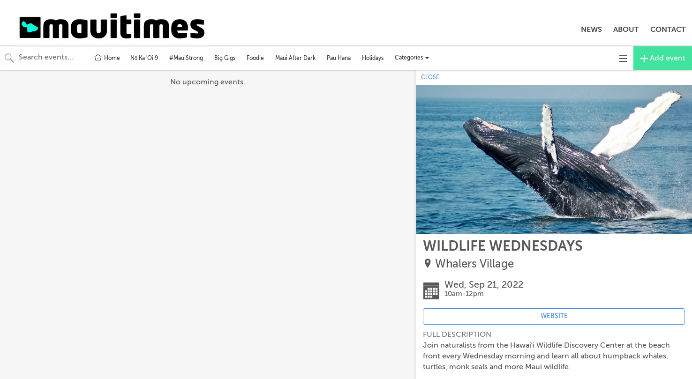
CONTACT (668, 29)
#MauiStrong (186, 58)
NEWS (591, 29)
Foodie (255, 58)
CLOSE (430, 77)
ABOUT (626, 29)
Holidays (373, 58)
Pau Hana (339, 58)
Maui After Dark (295, 58)
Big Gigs (224, 58)
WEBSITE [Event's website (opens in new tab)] (554, 316)
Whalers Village (474, 264)
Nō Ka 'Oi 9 (144, 58)
